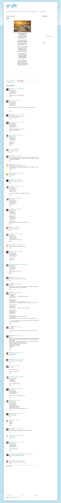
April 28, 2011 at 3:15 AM (17, 326)
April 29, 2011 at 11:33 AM (19, 359)
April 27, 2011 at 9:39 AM (19, 244)
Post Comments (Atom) (15, 497)
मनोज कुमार (11, 155)
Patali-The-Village (12, 413)
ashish (10, 326)
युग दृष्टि (11, 6)
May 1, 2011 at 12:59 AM (18, 388)
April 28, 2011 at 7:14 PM (18, 335)
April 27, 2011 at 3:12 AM (16, 100)
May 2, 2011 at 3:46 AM (18, 428)
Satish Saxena (12, 173)
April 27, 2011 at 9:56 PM (18, 251)
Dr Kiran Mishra (12, 460)
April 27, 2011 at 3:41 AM (20, 122)
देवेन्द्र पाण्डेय (11, 179)
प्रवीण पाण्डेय (11, 352)
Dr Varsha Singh (12, 376)
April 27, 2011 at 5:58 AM (17, 164)
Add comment (9, 466)
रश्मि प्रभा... (11, 198)
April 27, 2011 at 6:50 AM (19, 173)
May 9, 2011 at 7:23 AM (29, 453)
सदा (9, 149)
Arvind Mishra (11, 244)
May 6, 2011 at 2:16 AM (20, 442)
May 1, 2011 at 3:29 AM (16, 400)
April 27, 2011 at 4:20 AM (15, 149)
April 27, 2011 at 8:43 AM (18, 209)
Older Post (36, 495)
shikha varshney (12, 114)
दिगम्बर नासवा (11, 388)
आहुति (10, 227)
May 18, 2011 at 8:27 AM (19, 460)
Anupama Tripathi (12, 122)
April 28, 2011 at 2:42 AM (17, 277)
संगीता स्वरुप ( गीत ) (12, 88)
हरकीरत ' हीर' (11, 209)
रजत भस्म (12, 82)
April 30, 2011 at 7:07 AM (19, 376)
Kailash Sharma (12, 186)
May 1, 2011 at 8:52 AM (16, 420)
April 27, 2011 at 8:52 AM (15, 227)
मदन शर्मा (10, 400)
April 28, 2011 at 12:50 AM (22, 264)
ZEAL (10, 100)
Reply (10, 97)
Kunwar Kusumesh (12, 442)
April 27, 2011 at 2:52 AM (19, 88)
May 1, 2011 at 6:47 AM (20, 413)
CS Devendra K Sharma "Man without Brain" (17, 453)
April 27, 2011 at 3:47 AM (19, 135)
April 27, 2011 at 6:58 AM (17, 179)
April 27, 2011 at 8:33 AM (17, 198)
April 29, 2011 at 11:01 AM (17, 352)
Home (23, 495)
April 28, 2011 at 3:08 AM (17, 292)
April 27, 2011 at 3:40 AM (19, 114)
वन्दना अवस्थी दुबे (11, 359)
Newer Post (8, 495)
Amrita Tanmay (12, 435)
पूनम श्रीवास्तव (11, 335)
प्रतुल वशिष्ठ (11, 277)
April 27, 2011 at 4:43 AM (17, 155)
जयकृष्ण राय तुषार (11, 428)
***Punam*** (11, 251)
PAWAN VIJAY (11, 135)
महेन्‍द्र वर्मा (10, 420)
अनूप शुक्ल (10, 164)
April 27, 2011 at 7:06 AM (19, 186)
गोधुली (10, 82)
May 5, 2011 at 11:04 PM (19, 435)
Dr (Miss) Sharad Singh (13, 264)
